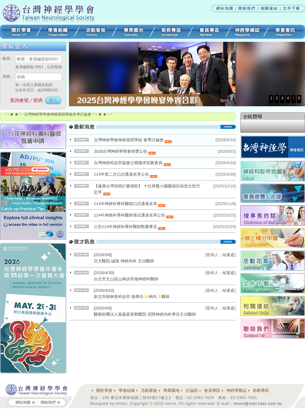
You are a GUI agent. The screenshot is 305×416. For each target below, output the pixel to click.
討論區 (192, 390)
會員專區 (209, 32)
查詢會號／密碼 (26, 100)
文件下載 (291, 8)
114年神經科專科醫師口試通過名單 (129, 203)
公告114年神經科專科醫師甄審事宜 (129, 226)
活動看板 (96, 32)
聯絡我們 (247, 8)
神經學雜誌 (247, 32)
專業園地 (133, 32)
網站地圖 (225, 8)
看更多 (152, 129)
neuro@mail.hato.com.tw (258, 403)
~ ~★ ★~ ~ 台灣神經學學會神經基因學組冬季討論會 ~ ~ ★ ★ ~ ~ (58, 116)
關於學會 (19, 32)
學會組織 (58, 32)
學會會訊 (285, 32)
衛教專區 (171, 32)
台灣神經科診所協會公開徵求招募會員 (132, 162)
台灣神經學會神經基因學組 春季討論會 (133, 140)
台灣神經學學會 (50, 12)
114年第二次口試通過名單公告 (125, 174)
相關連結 (269, 8)
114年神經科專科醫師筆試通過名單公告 (133, 215)
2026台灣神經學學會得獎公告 (125, 151)
